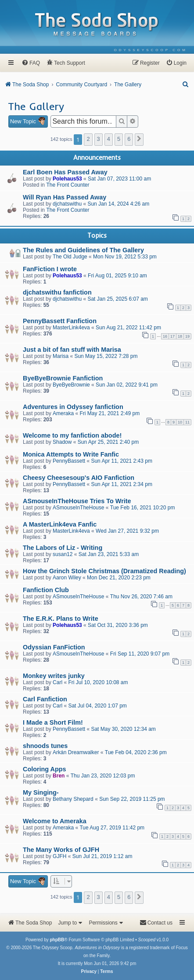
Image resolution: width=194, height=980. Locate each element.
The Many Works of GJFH (61, 849)
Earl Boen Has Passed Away (65, 172)
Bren (59, 776)
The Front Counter (67, 185)
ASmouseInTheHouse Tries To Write (77, 501)
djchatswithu (67, 204)
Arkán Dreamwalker (76, 752)
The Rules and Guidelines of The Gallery (83, 250)
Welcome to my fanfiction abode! (72, 435)
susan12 (62, 554)
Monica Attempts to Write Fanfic (71, 454)
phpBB (57, 939)
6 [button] (128, 139)
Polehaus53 (67, 179)
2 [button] (88, 139)
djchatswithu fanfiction (57, 292)
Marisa (60, 356)
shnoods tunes (45, 745)
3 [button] (98, 139)
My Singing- (41, 792)
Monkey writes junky (54, 675)
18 (180, 336)
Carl (57, 682)
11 (187, 422)
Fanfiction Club (46, 589)
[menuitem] (150, 50)
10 (180, 422)
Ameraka (63, 413)
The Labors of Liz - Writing (62, 547)
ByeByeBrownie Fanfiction (63, 378)
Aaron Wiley (67, 578)
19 (187, 336)
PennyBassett (69, 461)
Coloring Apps (44, 769)
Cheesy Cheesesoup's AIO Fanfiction (78, 477)
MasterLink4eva (71, 327)
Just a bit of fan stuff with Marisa (72, 349)
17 (172, 336)
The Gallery (36, 106)
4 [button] (108, 139)
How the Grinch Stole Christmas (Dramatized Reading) (104, 571)
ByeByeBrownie (71, 385)
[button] (139, 139)
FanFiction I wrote (50, 269)
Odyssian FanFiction (54, 647)
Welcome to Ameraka (54, 821)
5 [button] (118, 139)
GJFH (59, 856)
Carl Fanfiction (45, 699)
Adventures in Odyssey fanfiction (73, 406)
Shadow (62, 442)
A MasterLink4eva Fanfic (60, 524)
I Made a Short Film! (53, 722)
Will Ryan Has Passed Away (64, 197)
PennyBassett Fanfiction (60, 320)
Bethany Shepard (73, 799)
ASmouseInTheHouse (78, 508)
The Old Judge (70, 257)
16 (165, 336)
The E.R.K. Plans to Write (60, 618)
